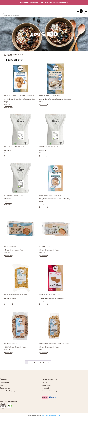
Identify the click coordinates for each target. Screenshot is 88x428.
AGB (1, 385)
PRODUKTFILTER (14, 60)
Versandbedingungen (8, 391)
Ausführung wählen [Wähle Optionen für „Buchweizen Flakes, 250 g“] (8, 352)
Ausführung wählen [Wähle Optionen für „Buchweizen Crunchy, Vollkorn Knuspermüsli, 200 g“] (43, 352)
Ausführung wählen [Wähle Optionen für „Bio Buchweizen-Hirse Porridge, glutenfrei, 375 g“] (43, 207)
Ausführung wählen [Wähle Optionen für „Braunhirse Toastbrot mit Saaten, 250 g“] (8, 304)
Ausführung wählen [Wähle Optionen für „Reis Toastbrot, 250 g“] (43, 255)
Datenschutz (5, 388)
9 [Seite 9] (45, 362)
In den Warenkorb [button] (8, 155)
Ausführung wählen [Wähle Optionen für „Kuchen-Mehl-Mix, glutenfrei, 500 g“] (43, 104)
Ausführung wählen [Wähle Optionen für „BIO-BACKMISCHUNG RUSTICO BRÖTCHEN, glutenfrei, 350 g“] (8, 107)
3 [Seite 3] (32, 362)
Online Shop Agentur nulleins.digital (50, 415)
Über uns (3, 379)
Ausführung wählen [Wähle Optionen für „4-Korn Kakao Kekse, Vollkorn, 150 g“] (43, 304)
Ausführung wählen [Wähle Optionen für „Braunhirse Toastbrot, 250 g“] (8, 255)
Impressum (4, 382)
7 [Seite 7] (40, 362)
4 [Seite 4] (34, 362)
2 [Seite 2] (29, 362)
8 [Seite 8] (43, 362)
